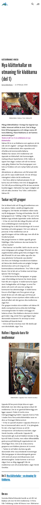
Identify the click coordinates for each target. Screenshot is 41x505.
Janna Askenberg (7, 85)
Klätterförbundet (7, 59)
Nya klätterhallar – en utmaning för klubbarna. (19, 477)
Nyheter (15, 59)
